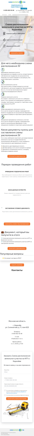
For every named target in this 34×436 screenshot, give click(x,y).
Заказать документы (17, 248)
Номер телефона (8, 378)
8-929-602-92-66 (9, 10)
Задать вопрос (17, 265)
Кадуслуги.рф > (4, 14)
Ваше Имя (6, 370)
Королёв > (9, 14)
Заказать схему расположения (17, 224)
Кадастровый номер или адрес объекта (13, 384)
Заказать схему (17, 53)
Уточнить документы (17, 156)
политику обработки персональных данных (16, 392)
